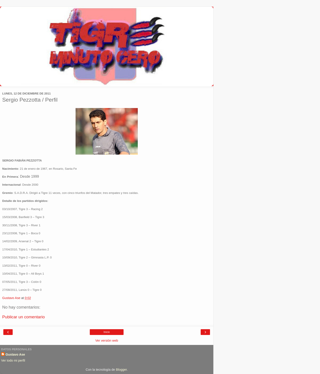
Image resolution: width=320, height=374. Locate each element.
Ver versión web (106, 340)
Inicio (107, 332)
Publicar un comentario (23, 317)
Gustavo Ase (15, 354)
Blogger (121, 369)
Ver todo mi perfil (13, 360)
